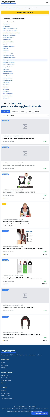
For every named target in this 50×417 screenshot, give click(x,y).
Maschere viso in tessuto (9, 57)
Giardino (3, 383)
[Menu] (47, 2)
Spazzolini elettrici (7, 95)
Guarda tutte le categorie (25, 12)
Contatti (3, 390)
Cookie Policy (5, 395)
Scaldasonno (6, 91)
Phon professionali (7, 67)
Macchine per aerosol (8, 55)
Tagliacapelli (6, 98)
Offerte (29, 111)
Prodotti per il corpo (8, 73)
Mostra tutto (6, 111)
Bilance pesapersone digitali (10, 30)
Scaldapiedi (6, 89)
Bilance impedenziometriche (10, 28)
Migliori (37, 111)
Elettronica (4, 375)
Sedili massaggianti (7, 93)
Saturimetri (5, 87)
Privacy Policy (5, 393)
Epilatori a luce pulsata (8, 46)
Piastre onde (6, 69)
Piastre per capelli (7, 71)
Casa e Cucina (5, 378)
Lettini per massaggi (8, 53)
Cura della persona (18, 7)
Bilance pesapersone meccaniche (11, 33)
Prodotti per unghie (7, 80)
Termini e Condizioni (7, 398)
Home (3, 7)
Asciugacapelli (6, 26)
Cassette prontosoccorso (9, 35)
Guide (22, 111)
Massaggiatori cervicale (9, 60)
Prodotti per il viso (7, 78)
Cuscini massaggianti (8, 41)
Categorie (9, 7)
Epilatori (5, 44)
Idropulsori (5, 48)
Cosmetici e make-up (8, 37)
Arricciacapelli (6, 24)
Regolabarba (6, 84)
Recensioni (15, 111)
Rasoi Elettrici (6, 82)
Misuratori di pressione (8, 64)
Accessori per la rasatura (9, 21)
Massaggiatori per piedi (9, 62)
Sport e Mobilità (6, 380)
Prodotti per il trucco (8, 75)
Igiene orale (6, 50)
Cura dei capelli (7, 39)
